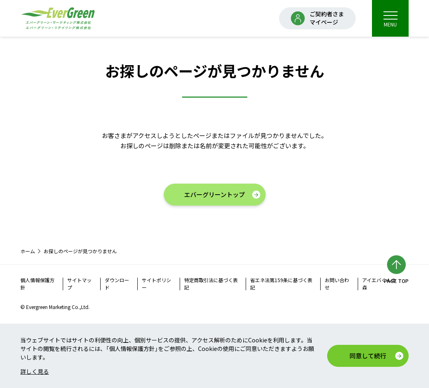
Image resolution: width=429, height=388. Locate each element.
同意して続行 (368, 355)
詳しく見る (34, 371)
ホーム (27, 251)
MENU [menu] (390, 19)
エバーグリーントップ (214, 194)
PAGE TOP (396, 280)
